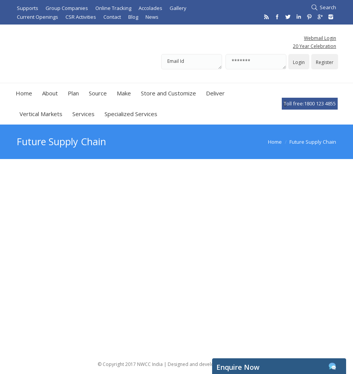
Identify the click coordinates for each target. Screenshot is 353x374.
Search (328, 7)
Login (299, 62)
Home (275, 141)
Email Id (191, 61)
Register (324, 62)
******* (256, 61)
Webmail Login (320, 38)
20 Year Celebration (314, 46)
